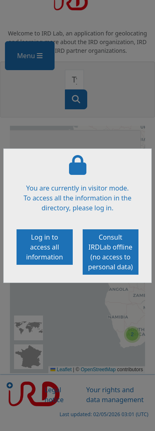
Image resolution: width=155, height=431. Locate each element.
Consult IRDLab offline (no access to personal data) (110, 252)
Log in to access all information (44, 247)
